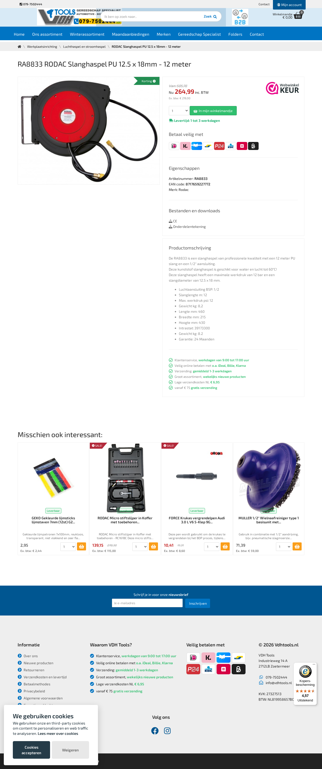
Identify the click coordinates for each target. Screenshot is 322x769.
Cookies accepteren (31, 750)
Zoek (195, 19)
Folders (243, 35)
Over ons (28, 656)
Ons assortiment (55, 35)
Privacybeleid (31, 691)
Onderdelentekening (187, 226)
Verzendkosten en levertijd (42, 677)
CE (173, 221)
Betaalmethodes (34, 684)
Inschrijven (198, 603)
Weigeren (70, 750)
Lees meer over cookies (58, 733)
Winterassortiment (94, 35)
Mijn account (289, 5)
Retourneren (31, 670)
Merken (171, 35)
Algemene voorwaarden (40, 698)
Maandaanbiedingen (138, 35)
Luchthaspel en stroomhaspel (87, 46)
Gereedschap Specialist (207, 35)
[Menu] (314, 665)
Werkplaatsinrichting (43, 46)
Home (26, 35)
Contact (264, 4)
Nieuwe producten (35, 663)
